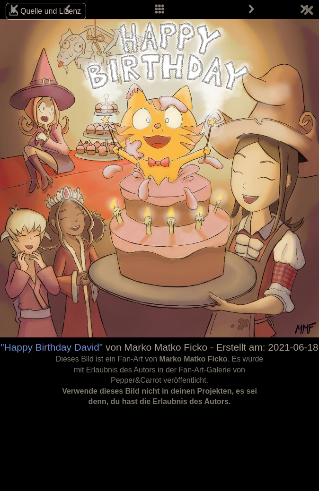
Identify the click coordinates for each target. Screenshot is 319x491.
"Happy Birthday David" (51, 347)
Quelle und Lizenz (50, 11)
